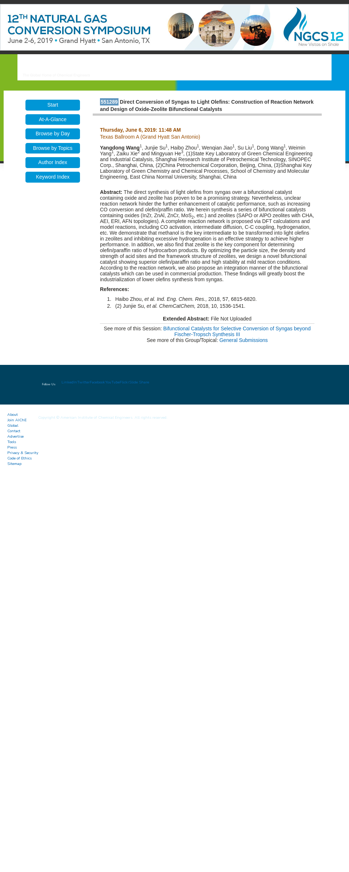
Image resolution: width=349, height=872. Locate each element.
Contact (13, 431)
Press (12, 447)
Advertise (15, 436)
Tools (11, 442)
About (12, 414)
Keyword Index (53, 177)
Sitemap (14, 463)
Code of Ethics (19, 458)
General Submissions (243, 340)
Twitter (83, 382)
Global (12, 425)
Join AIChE (17, 420)
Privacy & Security (22, 452)
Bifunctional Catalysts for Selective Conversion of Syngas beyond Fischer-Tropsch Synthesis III (236, 331)
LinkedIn (69, 382)
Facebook (97, 382)
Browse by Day (53, 133)
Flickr (124, 382)
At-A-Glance (53, 119)
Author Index (52, 162)
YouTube (112, 382)
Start (52, 105)
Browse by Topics (53, 148)
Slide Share (139, 382)
